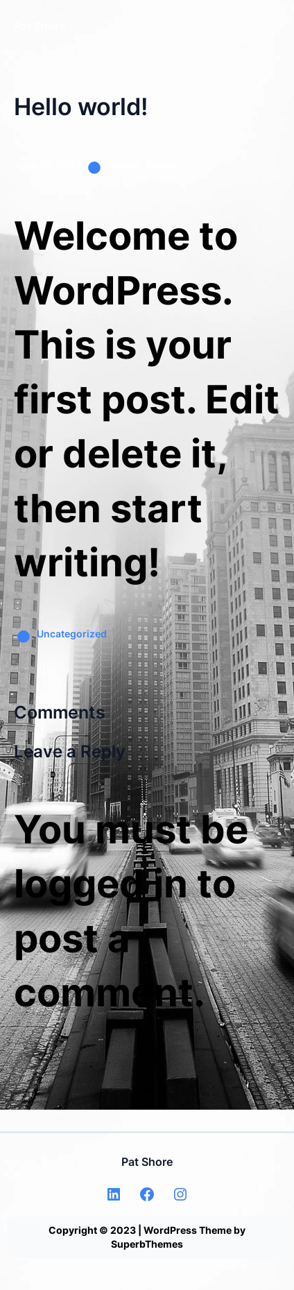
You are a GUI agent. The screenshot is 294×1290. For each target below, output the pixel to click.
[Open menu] (271, 26)
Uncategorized (72, 633)
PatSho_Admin (142, 165)
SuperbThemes (147, 1244)
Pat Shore (39, 26)
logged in (101, 883)
